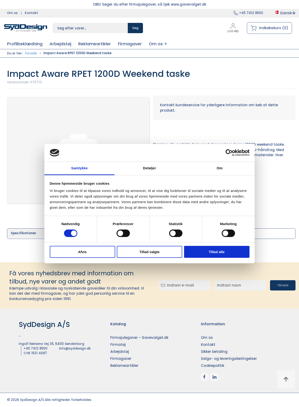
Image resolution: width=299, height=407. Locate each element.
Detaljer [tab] (149, 168)
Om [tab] (219, 168)
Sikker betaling (214, 351)
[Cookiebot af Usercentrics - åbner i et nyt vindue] (229, 152)
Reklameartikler (124, 365)
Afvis (82, 252)
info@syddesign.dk (75, 348)
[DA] (26, 28)
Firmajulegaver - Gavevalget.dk (139, 337)
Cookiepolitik (212, 365)
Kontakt (31, 13)
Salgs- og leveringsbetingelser (229, 358)
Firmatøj (118, 344)
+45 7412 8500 (251, 13)
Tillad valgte (149, 252)
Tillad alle (216, 252)
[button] (157, 44)
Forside (31, 53)
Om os (12, 13)
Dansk (285, 13)
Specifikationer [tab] (23, 233)
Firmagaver (121, 358)
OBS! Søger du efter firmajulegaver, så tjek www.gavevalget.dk (149, 4)
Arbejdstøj (119, 351)
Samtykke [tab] (79, 168)
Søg (135, 28)
